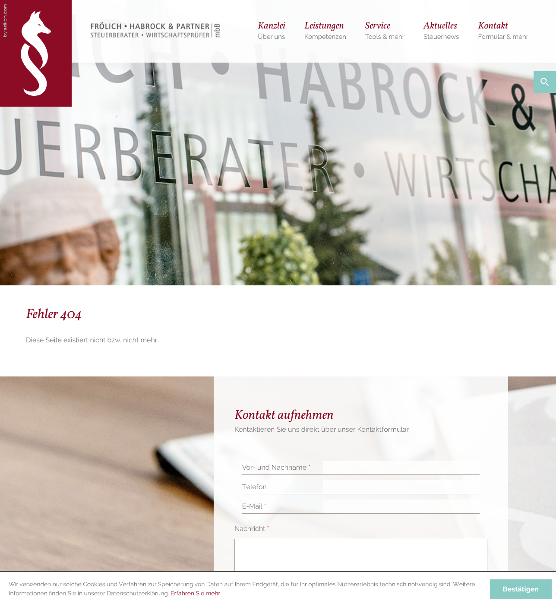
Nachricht (251, 529)
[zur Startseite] (36, 53)
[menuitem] (271, 31)
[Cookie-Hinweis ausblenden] (521, 589)
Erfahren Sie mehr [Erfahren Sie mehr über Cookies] (195, 593)
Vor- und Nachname (276, 467)
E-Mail (254, 506)
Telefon (254, 487)
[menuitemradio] (503, 31)
